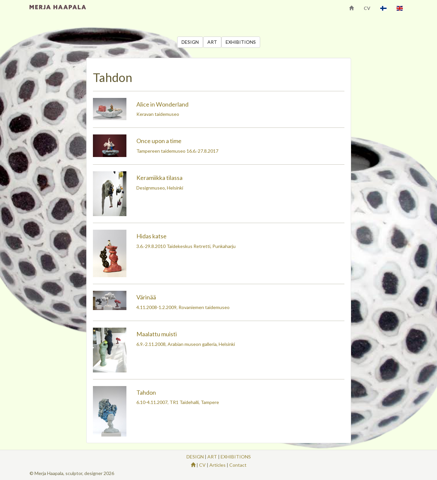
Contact (238, 465)
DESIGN (190, 42)
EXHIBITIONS (241, 42)
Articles (217, 465)
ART (212, 42)
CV (367, 8)
